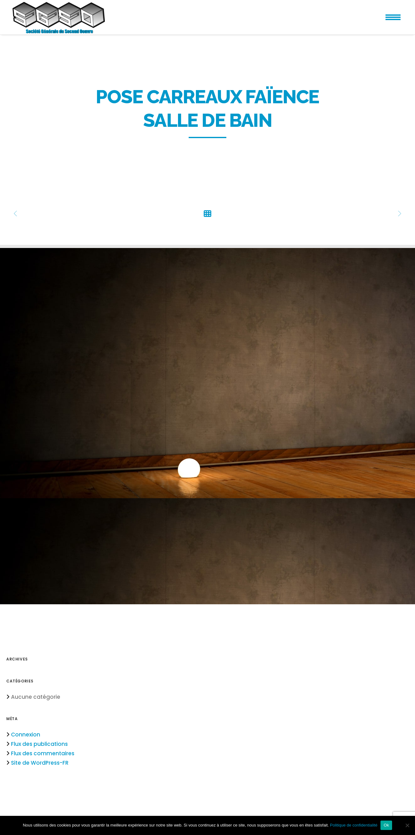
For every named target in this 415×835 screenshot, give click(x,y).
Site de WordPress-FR (39, 763)
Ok (386, 825)
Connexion (25, 734)
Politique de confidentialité (353, 825)
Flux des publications (39, 744)
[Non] (407, 825)
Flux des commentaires (42, 753)
